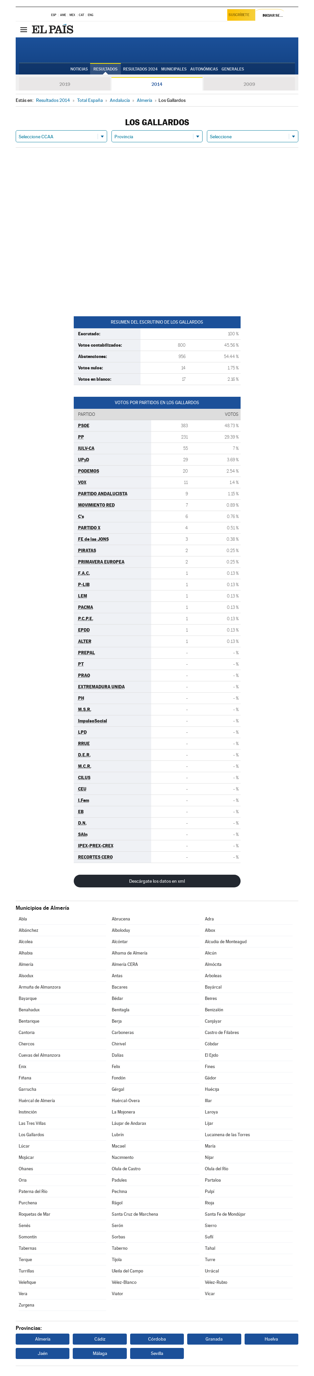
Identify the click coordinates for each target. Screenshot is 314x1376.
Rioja (209, 1202)
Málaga (100, 1353)
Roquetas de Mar (34, 1214)
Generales (233, 69)
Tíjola (117, 1259)
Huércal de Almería (37, 1100)
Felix (116, 1066)
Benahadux (29, 1009)
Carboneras (123, 1032)
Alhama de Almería (129, 953)
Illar (208, 1100)
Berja (117, 1021)
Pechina (119, 1191)
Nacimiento (122, 1157)
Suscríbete (240, 15)
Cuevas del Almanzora (39, 1055)
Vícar (210, 1293)
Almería (26, 964)
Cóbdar (212, 1043)
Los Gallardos (31, 1134)
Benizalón (214, 1009)
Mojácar (26, 1157)
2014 (157, 84)
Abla (23, 918)
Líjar (209, 1123)
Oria (23, 1180)
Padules (119, 1180)
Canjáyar (213, 1021)
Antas (117, 975)
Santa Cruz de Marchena (135, 1214)
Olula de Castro (126, 1168)
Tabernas (27, 1248)
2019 (64, 84)
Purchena (28, 1202)
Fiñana (25, 1077)
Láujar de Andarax (129, 1123)
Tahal (210, 1248)
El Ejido (211, 1055)
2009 (249, 84)
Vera (23, 1293)
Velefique (27, 1282)
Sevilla (157, 1353)
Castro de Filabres (222, 1032)
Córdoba (157, 1339)
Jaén (43, 1353)
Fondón (118, 1077)
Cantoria (27, 1032)
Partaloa (213, 1180)
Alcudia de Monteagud (226, 941)
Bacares (119, 987)
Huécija (212, 1089)
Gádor (210, 1077)
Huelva (271, 1339)
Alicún (211, 953)
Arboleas (213, 975)
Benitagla (120, 1009)
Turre (210, 1259)
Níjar (209, 1157)
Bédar (117, 998)
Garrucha (27, 1089)
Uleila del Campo (127, 1270)
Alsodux (26, 975)
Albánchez (28, 930)
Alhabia (26, 953)
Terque (25, 1259)
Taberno (119, 1248)
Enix (22, 1066)
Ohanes (26, 1168)
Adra (209, 918)
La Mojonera (123, 1111)
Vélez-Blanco (124, 1282)
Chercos (26, 1043)
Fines (210, 1066)
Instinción (28, 1111)
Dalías (117, 1055)
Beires (211, 998)
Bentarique (29, 1021)
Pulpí (209, 1191)
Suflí (209, 1236)
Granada (214, 1339)
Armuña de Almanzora (40, 987)
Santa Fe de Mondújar (225, 1214)
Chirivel (119, 1043)
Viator (117, 1293)
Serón (117, 1225)
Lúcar (24, 1146)
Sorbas (118, 1236)
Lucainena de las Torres (227, 1134)
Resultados (105, 69)
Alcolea (26, 941)
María (210, 1146)
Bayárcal (213, 987)
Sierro (211, 1225)
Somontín (28, 1236)
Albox (210, 930)
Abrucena (121, 918)
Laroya (211, 1111)
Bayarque (28, 998)
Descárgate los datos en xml (157, 881)
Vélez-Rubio (216, 1282)
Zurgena (26, 1305)
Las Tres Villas (32, 1123)
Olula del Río (216, 1168)
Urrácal (212, 1270)
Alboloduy (121, 930)
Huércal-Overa (126, 1100)
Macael (118, 1146)
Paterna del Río (33, 1191)
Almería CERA (125, 964)
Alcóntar (120, 941)
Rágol (117, 1202)
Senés (24, 1225)
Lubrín (118, 1134)
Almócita (213, 964)
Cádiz (99, 1339)
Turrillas (26, 1270)
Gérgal (118, 1089)
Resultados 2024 (140, 69)
